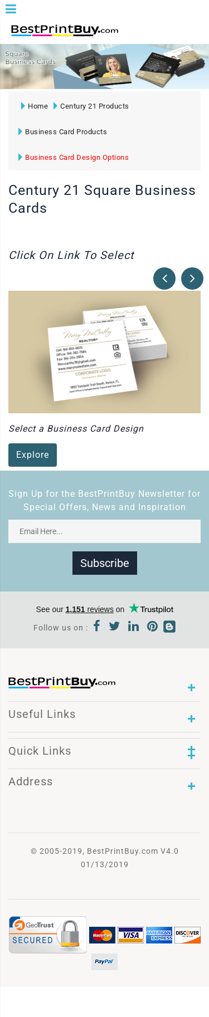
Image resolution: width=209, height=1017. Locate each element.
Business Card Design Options (73, 157)
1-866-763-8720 (140, 35)
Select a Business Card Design (76, 428)
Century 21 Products (91, 106)
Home (34, 106)
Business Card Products (62, 132)
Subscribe (104, 563)
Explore (32, 454)
